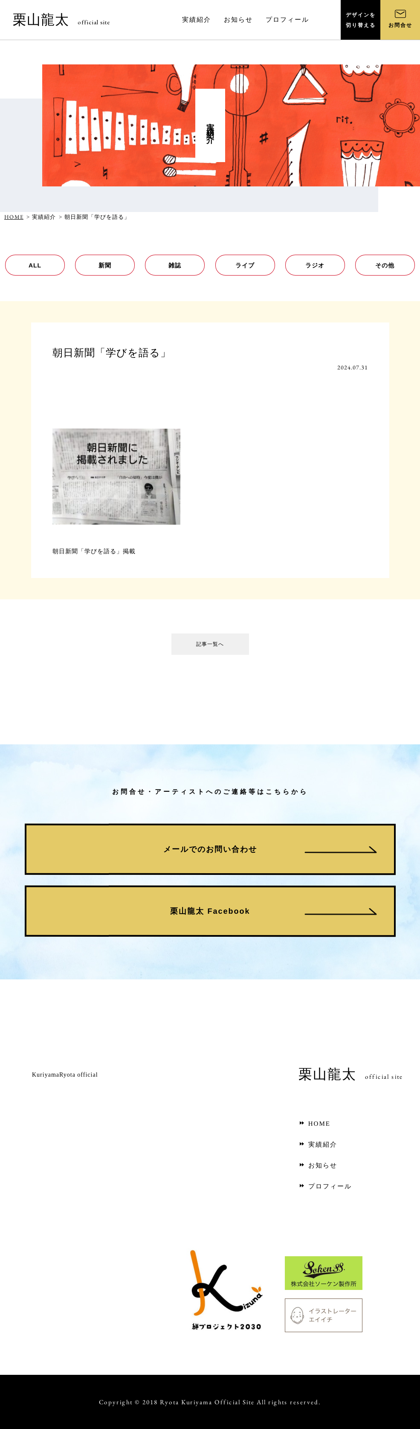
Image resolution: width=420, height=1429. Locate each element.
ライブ (245, 265)
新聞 (104, 265)
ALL (35, 265)
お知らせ (317, 1165)
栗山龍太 (61, 19)
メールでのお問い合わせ (210, 849)
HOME (13, 217)
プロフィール (325, 1186)
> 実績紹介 (41, 217)
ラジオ (314, 265)
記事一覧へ (210, 646)
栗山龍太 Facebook (210, 911)
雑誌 (174, 265)
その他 (384, 265)
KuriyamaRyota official (65, 1075)
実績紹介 (317, 1144)
